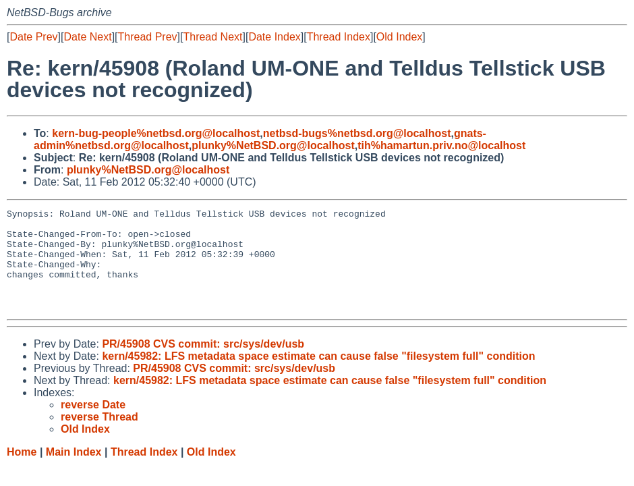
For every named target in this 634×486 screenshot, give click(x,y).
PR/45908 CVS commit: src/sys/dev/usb (203, 364)
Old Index (399, 37)
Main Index (74, 472)
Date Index (274, 37)
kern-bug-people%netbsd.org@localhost (156, 133)
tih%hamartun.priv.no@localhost (441, 145)
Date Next (87, 37)
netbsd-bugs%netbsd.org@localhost (357, 133)
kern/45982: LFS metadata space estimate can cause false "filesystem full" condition (318, 376)
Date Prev (33, 37)
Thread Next (212, 37)
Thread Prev (147, 37)
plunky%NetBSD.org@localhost (273, 145)
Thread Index (338, 37)
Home (21, 472)
